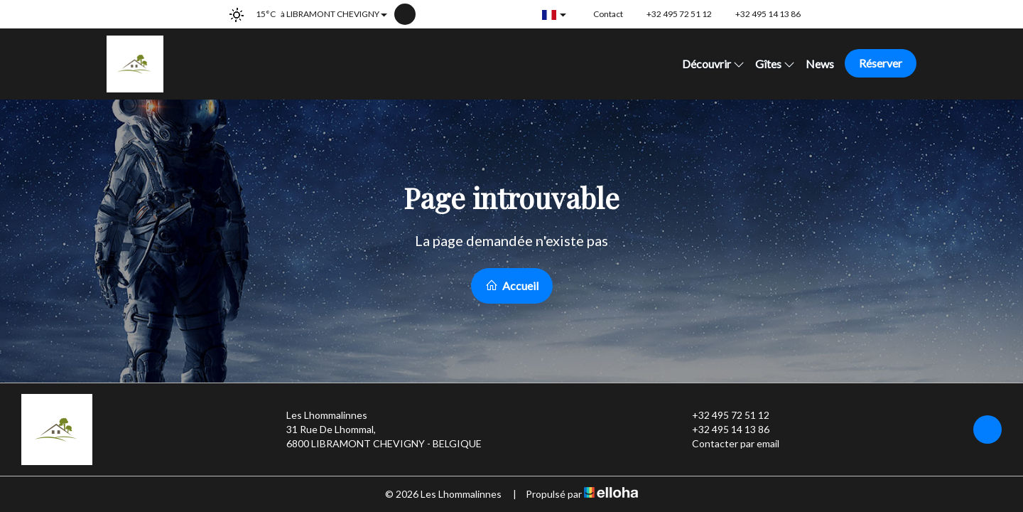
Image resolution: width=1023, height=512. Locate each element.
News (820, 63)
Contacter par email (727, 443)
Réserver (880, 63)
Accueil (511, 285)
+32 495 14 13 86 (722, 429)
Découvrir (713, 63)
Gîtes (775, 63)
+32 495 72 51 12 (722, 415)
